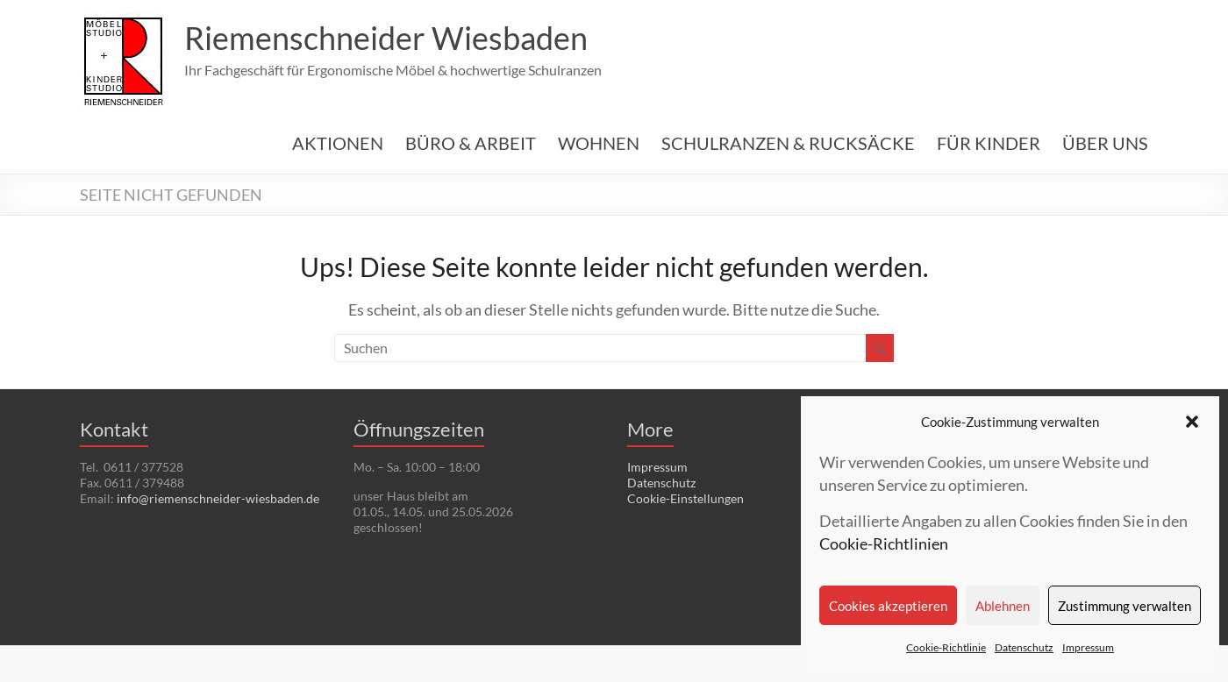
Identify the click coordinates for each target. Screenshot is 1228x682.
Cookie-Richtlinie (946, 647)
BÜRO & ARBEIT (470, 142)
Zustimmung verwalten (1124, 606)
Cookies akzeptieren (888, 606)
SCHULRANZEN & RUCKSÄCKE (788, 142)
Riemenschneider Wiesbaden (386, 37)
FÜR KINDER (988, 142)
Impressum (1088, 647)
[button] (1192, 421)
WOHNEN (598, 142)
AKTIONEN (337, 142)
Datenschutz (1024, 647)
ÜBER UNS (1105, 142)
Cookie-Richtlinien (883, 543)
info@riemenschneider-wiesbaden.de (218, 498)
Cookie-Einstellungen (685, 498)
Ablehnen (1002, 606)
